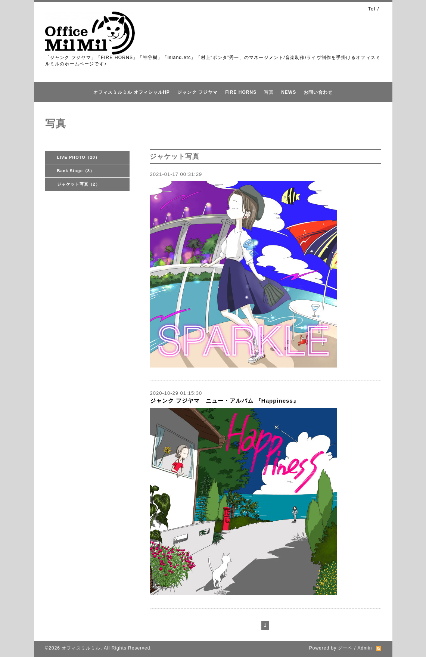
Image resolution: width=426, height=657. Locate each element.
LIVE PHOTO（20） (78, 157)
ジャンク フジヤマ (197, 92)
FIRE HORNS (240, 92)
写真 (269, 92)
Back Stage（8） (75, 170)
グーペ (345, 648)
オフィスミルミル (81, 648)
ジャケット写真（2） (78, 184)
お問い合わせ (318, 92)
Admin (364, 648)
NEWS (288, 92)
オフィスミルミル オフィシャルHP (131, 92)
